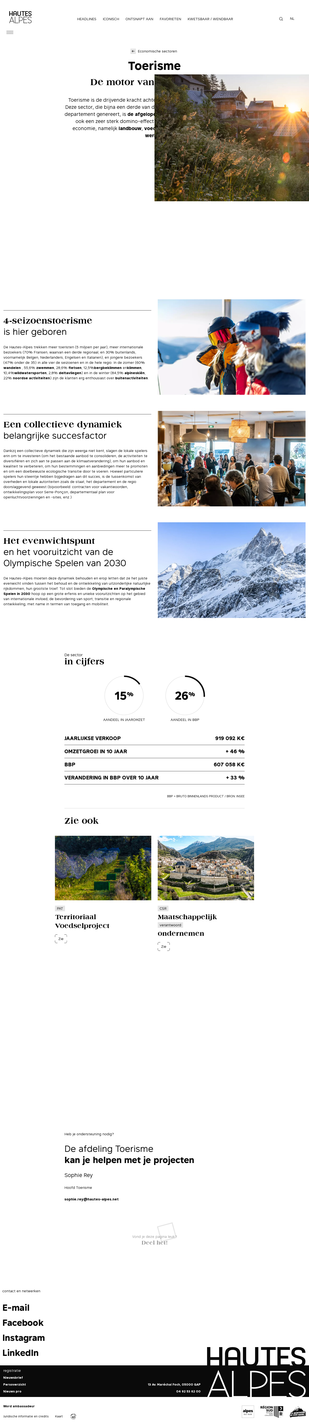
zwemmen (45, 368)
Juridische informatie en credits (26, 1416)
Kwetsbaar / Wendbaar (210, 19)
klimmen (134, 368)
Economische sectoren (157, 51)
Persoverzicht (14, 1384)
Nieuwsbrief (13, 1377)
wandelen (12, 368)
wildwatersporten (30, 373)
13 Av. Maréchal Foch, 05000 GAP (174, 1384)
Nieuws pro (12, 1391)
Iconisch (111, 19)
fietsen (75, 368)
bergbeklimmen (108, 368)
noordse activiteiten (31, 378)
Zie (61, 939)
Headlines (86, 19)
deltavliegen (70, 373)
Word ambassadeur (19, 1406)
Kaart (59, 1416)
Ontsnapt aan (139, 19)
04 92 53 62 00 (188, 1391)
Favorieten (170, 19)
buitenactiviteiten (131, 378)
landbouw (130, 128)
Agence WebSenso (73, 1417)
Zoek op (281, 19)
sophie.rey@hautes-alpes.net (91, 1199)
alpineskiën (134, 373)
